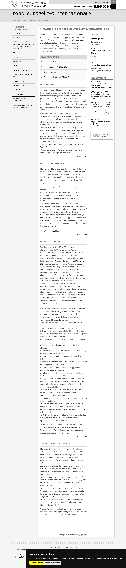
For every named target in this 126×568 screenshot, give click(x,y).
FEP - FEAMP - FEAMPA (20, 70)
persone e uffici (79, 7)
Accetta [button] (33, 563)
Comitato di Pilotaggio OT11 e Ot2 (57, 77)
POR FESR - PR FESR (19, 57)
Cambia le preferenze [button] (52, 563)
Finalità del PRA (50, 62)
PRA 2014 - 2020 (18, 94)
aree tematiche (22, 20)
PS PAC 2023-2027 (18, 81)
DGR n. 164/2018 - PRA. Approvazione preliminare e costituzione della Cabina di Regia (101, 95)
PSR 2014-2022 (17, 61)
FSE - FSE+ (16, 66)
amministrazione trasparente (22, 554)
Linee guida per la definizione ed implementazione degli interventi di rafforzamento (101, 113)
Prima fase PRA (51, 231)
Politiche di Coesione (19, 53)
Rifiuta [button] (40, 563)
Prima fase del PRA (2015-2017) (56, 67)
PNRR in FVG (17, 38)
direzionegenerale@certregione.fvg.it (104, 71)
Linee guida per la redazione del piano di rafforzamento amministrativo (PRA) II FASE (101, 104)
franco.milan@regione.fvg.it (101, 65)
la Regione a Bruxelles (19, 85)
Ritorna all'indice (81, 156)
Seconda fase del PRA (52, 72)
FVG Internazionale (18, 33)
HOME (14, 20)
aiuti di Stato (17, 90)
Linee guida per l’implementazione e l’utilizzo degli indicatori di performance (101, 122)
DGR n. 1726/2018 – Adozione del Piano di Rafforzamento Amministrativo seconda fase (101, 85)
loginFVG (21, 557)
